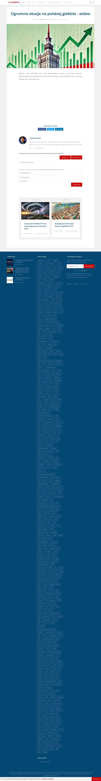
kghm (57, 509)
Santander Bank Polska (54, 652)
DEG (46, 403)
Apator (40, 328)
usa (59, 716)
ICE (49, 490)
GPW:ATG (55, 461)
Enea (49, 425)
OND (44, 587)
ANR (53, 325)
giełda (39, 455)
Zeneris (45, 749)
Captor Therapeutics (44, 370)
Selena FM (52, 662)
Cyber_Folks (41, 396)
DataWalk (46, 400)
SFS (49, 665)
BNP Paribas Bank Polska (45, 361)
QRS (57, 639)
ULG (44, 713)
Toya (39, 710)
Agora (56, 309)
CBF (39, 374)
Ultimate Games (53, 713)
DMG (45, 409)
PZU (61, 636)
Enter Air (45, 429)
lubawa (52, 526)
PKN (39, 616)
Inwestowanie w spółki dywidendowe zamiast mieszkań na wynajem (22, 270)
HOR (53, 487)
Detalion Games (55, 403)
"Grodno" (40, 277)
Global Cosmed (42, 458)
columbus (41, 387)
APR (59, 328)
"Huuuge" (56, 277)
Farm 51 (56, 435)
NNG (39, 577)
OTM (58, 594)
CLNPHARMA (57, 380)
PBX (59, 600)
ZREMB (45, 752)
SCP (58, 655)
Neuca (60, 571)
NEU (54, 571)
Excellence (41, 435)
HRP (39, 490)
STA (60, 681)
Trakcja (51, 710)
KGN (39, 513)
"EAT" (58, 273)
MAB (39, 529)
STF (53, 691)
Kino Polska (46, 513)
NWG (39, 584)
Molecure (55, 558)
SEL (45, 662)
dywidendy (50, 419)
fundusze (40, 445)
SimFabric (53, 668)
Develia (40, 406)
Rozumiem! (96, 779)
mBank (48, 535)
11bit (44, 302)
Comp (48, 390)
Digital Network (54, 406)
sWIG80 (53, 697)
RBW (55, 642)
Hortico (59, 487)
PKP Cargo (46, 619)
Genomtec (41, 451)
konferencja (51, 516)
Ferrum (46, 438)
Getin (57, 451)
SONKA (40, 678)
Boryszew (58, 361)
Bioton (51, 351)
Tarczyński (56, 700)
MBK (54, 535)
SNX (52, 674)
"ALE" (48, 260)
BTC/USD (51, 364)
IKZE (44, 493)
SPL (46, 678)
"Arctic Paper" (50, 264)
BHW (49, 345)
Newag (50, 574)
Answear (59, 325)
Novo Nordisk (42, 581)
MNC (54, 555)
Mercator (53, 545)
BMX (39, 357)
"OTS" (39, 290)
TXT (39, 713)
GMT (51, 458)
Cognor (57, 383)
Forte (39, 442)
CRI (47, 393)
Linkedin (59, 129)
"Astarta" (47, 267)
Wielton (54, 729)
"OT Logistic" (48, 286)
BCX (39, 345)
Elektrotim (59, 422)
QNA (39, 639)
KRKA (39, 519)
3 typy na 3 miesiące (55, 302)
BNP (44, 357)
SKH (47, 671)
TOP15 (45, 707)
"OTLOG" (57, 286)
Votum (59, 723)
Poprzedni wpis (35, 200)
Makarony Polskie (43, 532)
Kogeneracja (41, 516)
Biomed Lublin (42, 351)
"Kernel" (50, 283)
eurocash (46, 432)
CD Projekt (46, 374)
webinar (47, 729)
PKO (53, 616)
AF (45, 309)
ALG (61, 312)
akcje (55, 312)
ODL (45, 584)
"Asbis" (40, 267)
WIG (61, 729)
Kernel (45, 509)
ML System (48, 552)
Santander (41, 652)
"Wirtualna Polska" (43, 299)
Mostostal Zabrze (43, 564)
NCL (49, 571)
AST (60, 332)
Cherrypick (48, 377)
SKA (60, 668)
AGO (50, 309)
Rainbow (48, 642)
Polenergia (41, 626)
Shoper (40, 668)
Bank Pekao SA (54, 341)
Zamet (40, 746)
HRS (44, 490)
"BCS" (60, 267)
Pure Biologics (53, 636)
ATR (39, 335)
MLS (49, 555)
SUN (44, 694)
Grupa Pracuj (55, 477)
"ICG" (39, 280)
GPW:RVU (41, 467)
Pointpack (52, 623)
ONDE (51, 587)
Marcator (40, 535)
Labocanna (41, 522)
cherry (40, 377)
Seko (39, 662)
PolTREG (40, 632)
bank (50, 338)
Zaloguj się (65, 157)
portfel (60, 632)
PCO (48, 603)
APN (54, 328)
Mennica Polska (42, 545)
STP (58, 691)
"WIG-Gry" (58, 296)
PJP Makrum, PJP (54, 613)
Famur (49, 435)
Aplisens (47, 328)
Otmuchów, (41, 597)
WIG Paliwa (41, 736)
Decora (40, 403)
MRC (55, 568)
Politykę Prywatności (79, 273)
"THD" (60, 293)
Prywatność (70, 283)
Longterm (14, 772)
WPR (44, 742)
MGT (46, 548)
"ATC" (54, 267)
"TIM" (39, 296)
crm (52, 393)
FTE (57, 442)
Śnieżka (40, 674)
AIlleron (48, 312)
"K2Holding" (41, 283)
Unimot (52, 716)
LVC (59, 526)
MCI (39, 539)
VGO (46, 720)
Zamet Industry (49, 746)
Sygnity (60, 697)
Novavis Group (56, 577)
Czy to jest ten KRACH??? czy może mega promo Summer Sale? (35, 226)
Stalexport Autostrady (44, 684)
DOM (56, 409)
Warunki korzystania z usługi (57, 169)
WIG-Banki (50, 736)
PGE (46, 610)
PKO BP (59, 616)
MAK (52, 529)
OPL (51, 590)
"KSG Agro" (59, 283)
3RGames (41, 306)
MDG (50, 539)
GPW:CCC (49, 464)
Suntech (40, 697)
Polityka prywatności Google (46, 169)
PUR (44, 636)
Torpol (57, 707)
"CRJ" (45, 273)
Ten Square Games (56, 704)
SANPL (54, 649)
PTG (39, 636)
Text (39, 707)
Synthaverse (41, 700)
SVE (47, 697)
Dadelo (55, 396)
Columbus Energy (52, 387)
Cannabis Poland (51, 367)
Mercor (40, 548)
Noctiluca (46, 577)
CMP (39, 383)
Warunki (76, 283)
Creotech (40, 393)
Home (23, 2)
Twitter (50, 129)
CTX (57, 393)
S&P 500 (40, 649)
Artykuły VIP (58, 2)
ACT (60, 306)
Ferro (39, 438)
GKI (45, 455)
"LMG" (40, 286)
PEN (47, 607)
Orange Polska (50, 594)
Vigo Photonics (55, 720)
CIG (39, 380)
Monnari (46, 561)
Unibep (45, 716)
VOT (52, 723)
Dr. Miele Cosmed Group (45, 416)
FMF (52, 438)
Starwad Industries (43, 691)
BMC (55, 354)
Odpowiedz (76, 184)
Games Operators (43, 448)
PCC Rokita (41, 603)
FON (58, 438)
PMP (39, 623)
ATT (51, 335)
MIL (58, 548)
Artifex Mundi (52, 332)
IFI (54, 490)
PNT (44, 623)
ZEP (51, 749)
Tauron (40, 704)
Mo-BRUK (40, 558)
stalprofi (40, 687)
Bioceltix (40, 348)
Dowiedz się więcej (47, 779)
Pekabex (40, 607)
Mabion (45, 529)
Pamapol (50, 597)
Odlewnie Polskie (54, 584)
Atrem (45, 335)
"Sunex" (53, 293)
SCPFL (39, 658)
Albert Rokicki (43, 19)
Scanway (40, 655)
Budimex (59, 364)
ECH (39, 422)
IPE (39, 500)
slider (53, 671)
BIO (55, 345)
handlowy (57, 480)
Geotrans (50, 451)
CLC (44, 380)
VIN (39, 723)
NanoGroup (41, 571)
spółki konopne (54, 678)
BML (61, 354)
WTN (50, 742)
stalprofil (48, 687)
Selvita (59, 662)
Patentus (53, 600)
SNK (46, 674)
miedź (52, 548)
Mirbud (40, 552)
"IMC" (45, 280)
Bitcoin (58, 351)
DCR (53, 400)
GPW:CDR (58, 464)
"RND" (46, 293)
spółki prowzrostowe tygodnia (47, 681)
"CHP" (39, 273)
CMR (44, 383)
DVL (56, 416)
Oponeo (40, 594)
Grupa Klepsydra (43, 477)
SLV (58, 671)
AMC (54, 315)
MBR (60, 535)
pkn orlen (46, 616)
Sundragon (51, 694)
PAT (46, 600)
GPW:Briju (41, 464)
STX (39, 694)
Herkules (40, 487)
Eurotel (54, 432)
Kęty (51, 509)
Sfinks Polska (42, 665)
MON (39, 561)
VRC (50, 726)
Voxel (44, 726)
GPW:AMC (46, 461)
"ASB (58, 264)
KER (39, 509)
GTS (50, 480)
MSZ (61, 568)
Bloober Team (47, 354)
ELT (39, 425)
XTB (56, 742)
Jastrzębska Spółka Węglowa (46, 506)
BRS (44, 364)
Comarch (40, 390)
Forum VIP (49, 2)
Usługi (34, 2)
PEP (57, 607)
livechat (40, 526)
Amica (40, 319)
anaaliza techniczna (50, 319)
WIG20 (58, 736)
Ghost (58, 772)
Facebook (42, 129)
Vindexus (45, 723)
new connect (41, 574)
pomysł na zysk (50, 632)
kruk (50, 519)
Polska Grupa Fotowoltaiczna (46, 629)
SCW (45, 658)
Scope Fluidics (50, 655)
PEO (52, 607)
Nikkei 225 (58, 574)
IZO (52, 500)
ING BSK (40, 497)
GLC (50, 455)
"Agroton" (41, 260)
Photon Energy (42, 613)
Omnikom (46, 772)
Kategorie (41, 2)
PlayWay (54, 619)
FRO (52, 442)
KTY (56, 519)
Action (40, 309)
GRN (55, 467)
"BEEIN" (40, 270)
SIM (46, 668)
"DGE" (52, 273)
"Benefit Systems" (50, 270)
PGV (51, 610)
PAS (57, 597)
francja (46, 442)
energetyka (57, 425)
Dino (39, 409)
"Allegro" (55, 260)
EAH (58, 419)
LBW (48, 522)
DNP (51, 409)
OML (39, 587)
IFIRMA (60, 490)
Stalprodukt (57, 684)
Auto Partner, (42, 338)
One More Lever (42, 590)
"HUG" (48, 277)
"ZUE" (60, 299)
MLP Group (41, 555)
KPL (59, 516)
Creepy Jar (56, 390)
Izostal (51, 503)
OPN (57, 590)
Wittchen (40, 739)
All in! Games (46, 315)
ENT (39, 429)
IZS (57, 503)
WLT (47, 739)
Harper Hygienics (43, 484)
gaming (53, 448)
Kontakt (66, 2)
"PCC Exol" (47, 290)
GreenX (49, 467)
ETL (59, 429)
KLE (54, 513)
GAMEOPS (49, 445)
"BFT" (60, 270)
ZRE (39, 752)
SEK (56, 658)
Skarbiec (40, 671)
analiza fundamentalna (52, 322)
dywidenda (41, 419)
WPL (39, 742)
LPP (46, 526)
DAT (39, 400)
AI (61, 309)
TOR (51, 707)
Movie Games (42, 568)
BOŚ (39, 364)
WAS (56, 726)
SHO (60, 665)
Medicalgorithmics (43, 542)
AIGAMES (40, 312)
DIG (46, 406)
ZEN (39, 749)
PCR (54, 603)
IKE (39, 493)
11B (39, 302)
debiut (59, 400)
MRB (50, 568)
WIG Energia (41, 733)
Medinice (54, 542)
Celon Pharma (56, 374)
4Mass (48, 306)
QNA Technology (48, 639)
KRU (45, 519)
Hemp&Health (55, 484)
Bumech (40, 367)
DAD (49, 396)
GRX (39, 480)
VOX (39, 726)
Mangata (53, 532)
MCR (44, 539)
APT (39, 332)
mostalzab (55, 561)
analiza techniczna (43, 325)
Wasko (40, 729)
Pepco (40, 610)
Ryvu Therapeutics (54, 645)
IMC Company (52, 493)
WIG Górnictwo (52, 733)
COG (50, 383)
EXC (60, 432)
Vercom (40, 720)
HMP (47, 487)
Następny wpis (65, 200)
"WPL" (53, 299)
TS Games (59, 710)
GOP (57, 458)
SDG (51, 658)
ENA (44, 425)
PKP (39, 619)
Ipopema (45, 500)
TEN (46, 704)
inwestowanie (58, 497)
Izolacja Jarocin (42, 503)
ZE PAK (59, 746)
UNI (39, 716)
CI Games (57, 377)
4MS (54, 306)
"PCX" (54, 290)
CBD (59, 370)
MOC (47, 558)
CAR (54, 370)
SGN (54, 665)
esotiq (53, 429)
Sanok (47, 649)
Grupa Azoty (41, 471)
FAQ (72, 2)
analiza (40, 322)
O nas (28, 2)
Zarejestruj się (76, 157)
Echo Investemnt (48, 422)
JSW (59, 506)
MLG (55, 552)
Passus (40, 600)
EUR (39, 432)
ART (44, 332)
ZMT (57, 749)
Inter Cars (48, 497)
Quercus (40, 642)
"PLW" (39, 293)
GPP (39, 461)
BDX (44, 345)
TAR (49, 700)
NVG (50, 581)
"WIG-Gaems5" (48, 296)
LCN (54, 522)
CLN (49, 380)
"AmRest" (40, 264)
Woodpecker (55, 739)
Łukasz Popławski (21, 282)
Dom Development (43, 412)
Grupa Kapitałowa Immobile (46, 474)
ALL (39, 315)
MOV (52, 564)
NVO (56, 581)
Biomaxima (49, 348)
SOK (57, 674)
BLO (39, 354)
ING (60, 493)
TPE (45, 710)
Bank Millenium (42, 341)
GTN (44, 480)
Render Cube (42, 645)
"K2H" (51, 280)
